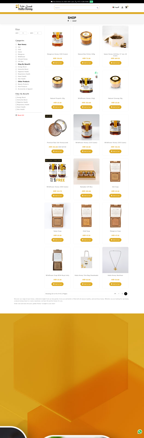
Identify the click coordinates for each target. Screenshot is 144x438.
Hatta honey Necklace (115, 279)
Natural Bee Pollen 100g (86, 57)
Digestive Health (23, 75)
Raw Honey (22, 48)
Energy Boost (22, 70)
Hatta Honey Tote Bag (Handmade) (86, 279)
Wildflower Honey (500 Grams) (57, 190)
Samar (20, 55)
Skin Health (22, 82)
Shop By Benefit (24, 67)
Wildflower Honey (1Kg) (86, 102)
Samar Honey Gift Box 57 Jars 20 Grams (115, 58)
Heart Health (22, 80)
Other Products (23, 85)
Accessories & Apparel (25, 92)
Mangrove (21, 58)
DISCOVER (114, 15)
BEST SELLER (29, 15)
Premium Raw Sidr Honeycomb (57, 146)
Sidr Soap (115, 190)
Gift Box (20, 65)
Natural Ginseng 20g (115, 102)
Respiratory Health (24, 77)
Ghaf (19, 53)
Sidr (19, 50)
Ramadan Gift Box (86, 190)
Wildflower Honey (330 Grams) (115, 146)
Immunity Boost (23, 73)
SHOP (52, 15)
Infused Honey (23, 62)
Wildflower (21, 60)
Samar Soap (57, 234)
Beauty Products (23, 88)
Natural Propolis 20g (57, 102)
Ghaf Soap (86, 234)
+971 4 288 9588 (82, 1)
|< (115, 297)
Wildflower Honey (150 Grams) (86, 146)
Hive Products (22, 90)
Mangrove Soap (115, 234)
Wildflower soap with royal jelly (57, 279)
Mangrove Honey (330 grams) (57, 57)
